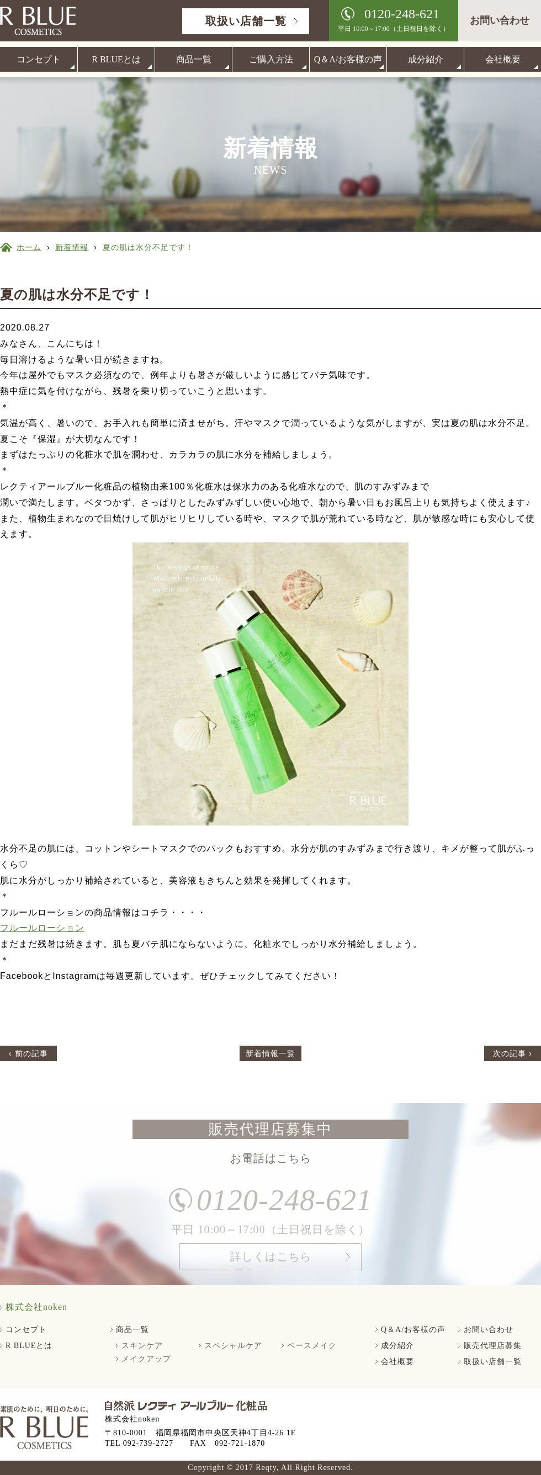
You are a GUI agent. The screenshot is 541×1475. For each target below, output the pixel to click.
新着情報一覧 (270, 1053)
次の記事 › (512, 1053)
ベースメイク (312, 1345)
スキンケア (142, 1345)
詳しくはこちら (270, 1261)
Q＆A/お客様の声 (348, 59)
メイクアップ (146, 1359)
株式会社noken (36, 1307)
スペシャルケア (233, 1345)
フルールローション (42, 928)
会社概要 (503, 59)
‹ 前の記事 (28, 1053)
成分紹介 (425, 59)
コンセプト (39, 59)
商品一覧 (193, 59)
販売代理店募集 (493, 1345)
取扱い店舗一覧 (246, 21)
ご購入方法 (271, 59)
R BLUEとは (116, 59)
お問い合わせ (499, 20)
